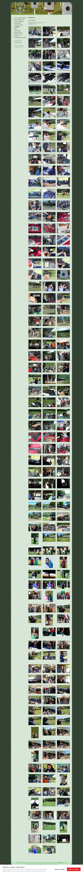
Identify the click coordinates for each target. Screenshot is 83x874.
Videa (15, 28)
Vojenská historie (18, 32)
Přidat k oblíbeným (18, 40)
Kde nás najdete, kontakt (20, 17)
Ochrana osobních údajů (20, 37)
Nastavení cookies (60, 869)
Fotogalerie (17, 26)
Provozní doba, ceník (19, 19)
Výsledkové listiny (18, 25)
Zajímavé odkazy (18, 34)
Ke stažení (16, 35)
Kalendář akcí (17, 23)
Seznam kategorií (32, 20)
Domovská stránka (18, 42)
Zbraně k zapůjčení (18, 21)
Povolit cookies (74, 869)
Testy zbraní (17, 30)
